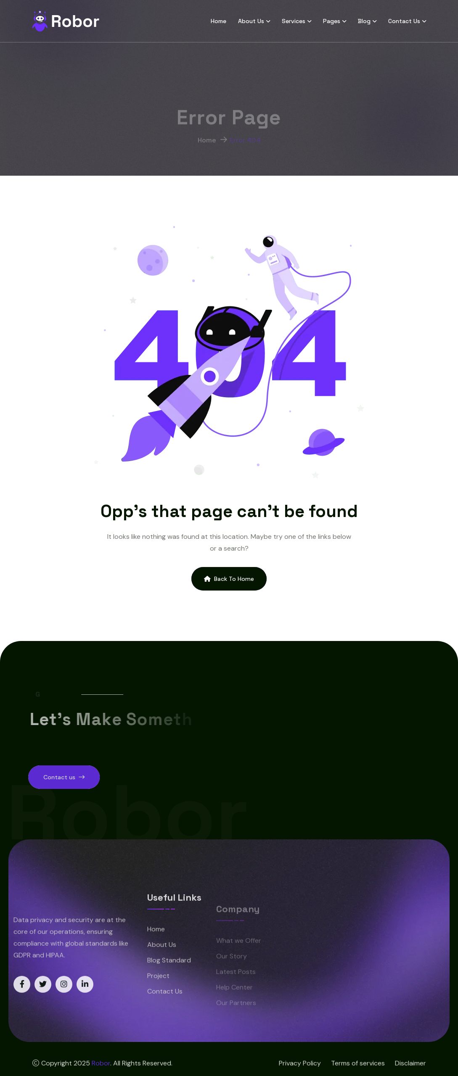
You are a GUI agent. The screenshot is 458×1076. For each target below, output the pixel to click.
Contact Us (404, 21)
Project (158, 993)
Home (218, 21)
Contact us (46, 777)
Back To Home (229, 579)
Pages (331, 21)
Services (293, 21)
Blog (364, 21)
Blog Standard (169, 977)
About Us (251, 21)
